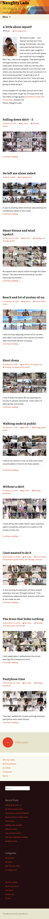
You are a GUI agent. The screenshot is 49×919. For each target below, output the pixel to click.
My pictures (9, 858)
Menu (5, 17)
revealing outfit (18, 367)
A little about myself (17, 27)
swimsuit (38, 559)
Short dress (11, 360)
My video (24, 123)
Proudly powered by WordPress (15, 914)
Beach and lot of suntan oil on (23, 297)
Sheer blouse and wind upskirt (17, 813)
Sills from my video (12, 866)
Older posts (15, 742)
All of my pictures (9, 764)
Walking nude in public (19, 423)
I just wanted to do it (17, 553)
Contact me (7, 772)
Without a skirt (13, 486)
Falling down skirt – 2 (18, 119)
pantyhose (7, 493)
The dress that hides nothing (23, 619)
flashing (36, 123)
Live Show (6, 768)
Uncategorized (20, 31)
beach (37, 301)
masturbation (8, 559)
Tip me (5, 776)
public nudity (19, 559)
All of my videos (9, 760)
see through (29, 559)
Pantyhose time (14, 679)
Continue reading (12, 156)
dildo (44, 557)
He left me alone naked (19, 173)
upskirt (5, 126)
